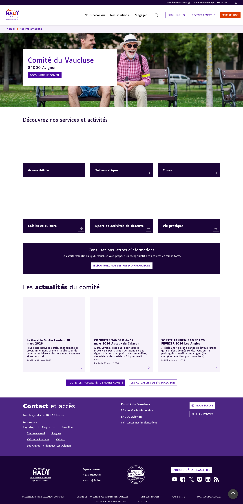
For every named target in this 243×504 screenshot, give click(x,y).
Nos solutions (112, 13)
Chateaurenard (36, 430)
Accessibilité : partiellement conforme (43, 494)
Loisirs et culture (42, 223)
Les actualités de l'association (153, 380)
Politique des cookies (209, 494)
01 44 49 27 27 (225, 2)
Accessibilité (38, 168)
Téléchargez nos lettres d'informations (121, 263)
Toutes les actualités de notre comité (95, 380)
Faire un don (225, 13)
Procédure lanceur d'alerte (111, 499)
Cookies (142, 499)
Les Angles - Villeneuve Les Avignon (49, 443)
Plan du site (178, 494)
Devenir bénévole (197, 13)
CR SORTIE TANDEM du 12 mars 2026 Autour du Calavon (116, 339)
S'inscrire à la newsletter (191, 467)
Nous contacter (202, 2)
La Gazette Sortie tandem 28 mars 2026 (48, 339)
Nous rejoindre (92, 478)
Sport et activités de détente (119, 223)
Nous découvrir (87, 13)
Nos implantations (177, 2)
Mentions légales (150, 494)
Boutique (167, 13)
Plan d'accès (202, 411)
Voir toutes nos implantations (139, 420)
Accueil (11, 26)
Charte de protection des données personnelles (102, 494)
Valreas (60, 437)
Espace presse (91, 466)
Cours (167, 168)
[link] (136, 472)
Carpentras (48, 424)
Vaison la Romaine (38, 437)
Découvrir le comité (45, 72)
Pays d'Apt (29, 424)
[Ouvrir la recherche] (149, 14)
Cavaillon (67, 424)
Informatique (106, 168)
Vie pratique (173, 223)
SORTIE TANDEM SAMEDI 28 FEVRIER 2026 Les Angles (183, 339)
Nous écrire (202, 403)
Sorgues (56, 430)
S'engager (133, 13)
